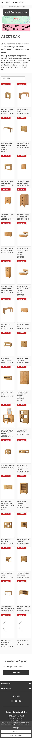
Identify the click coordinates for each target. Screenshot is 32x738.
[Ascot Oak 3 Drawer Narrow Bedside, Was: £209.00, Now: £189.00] (23, 200)
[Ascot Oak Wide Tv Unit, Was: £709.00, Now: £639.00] (23, 626)
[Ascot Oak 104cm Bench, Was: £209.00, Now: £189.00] (23, 95)
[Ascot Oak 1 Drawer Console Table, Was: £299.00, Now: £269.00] (8, 95)
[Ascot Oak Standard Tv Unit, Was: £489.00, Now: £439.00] (23, 592)
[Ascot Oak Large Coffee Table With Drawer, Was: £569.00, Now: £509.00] (23, 451)
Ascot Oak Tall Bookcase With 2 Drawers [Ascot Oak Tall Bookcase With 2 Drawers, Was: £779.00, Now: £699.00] (6, 642)
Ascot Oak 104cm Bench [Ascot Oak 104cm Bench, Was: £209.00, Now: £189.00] (22, 110)
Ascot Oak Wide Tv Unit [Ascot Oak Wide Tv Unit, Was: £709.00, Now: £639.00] (22, 641)
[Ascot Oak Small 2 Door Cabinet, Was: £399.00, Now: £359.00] (23, 559)
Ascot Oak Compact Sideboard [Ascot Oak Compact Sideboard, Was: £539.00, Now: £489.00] (23, 359)
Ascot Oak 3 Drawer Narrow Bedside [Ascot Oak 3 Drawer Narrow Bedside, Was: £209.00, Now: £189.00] (23, 216)
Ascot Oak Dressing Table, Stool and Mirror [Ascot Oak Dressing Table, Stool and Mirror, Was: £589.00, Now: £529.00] (7, 432)
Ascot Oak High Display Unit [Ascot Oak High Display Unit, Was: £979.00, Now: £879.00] (21, 431)
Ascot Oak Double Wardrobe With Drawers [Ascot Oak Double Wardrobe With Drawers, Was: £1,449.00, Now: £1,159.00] (22, 394)
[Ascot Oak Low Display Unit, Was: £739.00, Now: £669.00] (8, 525)
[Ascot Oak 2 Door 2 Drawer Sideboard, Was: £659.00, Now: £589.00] (23, 129)
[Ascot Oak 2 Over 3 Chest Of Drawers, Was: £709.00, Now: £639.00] (23, 167)
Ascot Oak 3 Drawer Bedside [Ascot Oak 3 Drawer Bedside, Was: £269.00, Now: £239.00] (7, 216)
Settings (16, 728)
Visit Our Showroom (16, 12)
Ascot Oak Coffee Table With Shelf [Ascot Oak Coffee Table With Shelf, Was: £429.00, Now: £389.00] (6, 359)
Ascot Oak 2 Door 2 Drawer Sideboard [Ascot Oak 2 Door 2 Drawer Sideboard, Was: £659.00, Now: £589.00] (23, 144)
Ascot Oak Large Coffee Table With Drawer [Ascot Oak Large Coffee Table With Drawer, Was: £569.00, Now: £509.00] (22, 467)
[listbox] (15, 78)
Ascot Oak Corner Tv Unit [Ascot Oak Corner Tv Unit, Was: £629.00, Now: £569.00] (7, 393)
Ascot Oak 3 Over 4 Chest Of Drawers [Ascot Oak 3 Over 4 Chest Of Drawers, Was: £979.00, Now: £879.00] (7, 249)
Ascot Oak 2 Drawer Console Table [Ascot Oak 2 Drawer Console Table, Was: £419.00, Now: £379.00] (7, 182)
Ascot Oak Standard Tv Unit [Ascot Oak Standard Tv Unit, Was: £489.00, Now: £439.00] (23, 608)
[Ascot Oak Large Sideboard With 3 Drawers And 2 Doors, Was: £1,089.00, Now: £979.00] (8, 487)
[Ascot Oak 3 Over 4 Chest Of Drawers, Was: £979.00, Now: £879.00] (8, 234)
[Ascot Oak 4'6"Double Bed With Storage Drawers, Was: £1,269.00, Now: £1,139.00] (23, 234)
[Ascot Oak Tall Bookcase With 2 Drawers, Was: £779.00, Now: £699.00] (8, 626)
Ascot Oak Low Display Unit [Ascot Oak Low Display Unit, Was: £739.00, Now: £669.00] (5, 540)
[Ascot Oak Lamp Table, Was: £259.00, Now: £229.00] (8, 451)
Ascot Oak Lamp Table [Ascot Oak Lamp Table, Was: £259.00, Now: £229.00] (8, 465)
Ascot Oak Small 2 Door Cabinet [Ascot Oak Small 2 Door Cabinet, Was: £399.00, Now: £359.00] (23, 574)
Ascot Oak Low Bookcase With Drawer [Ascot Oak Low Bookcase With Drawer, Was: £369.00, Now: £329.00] (21, 503)
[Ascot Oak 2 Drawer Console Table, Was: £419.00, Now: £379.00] (8, 167)
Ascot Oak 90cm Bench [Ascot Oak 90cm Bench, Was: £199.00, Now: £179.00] (6, 325)
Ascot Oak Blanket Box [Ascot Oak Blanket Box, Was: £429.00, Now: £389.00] (23, 325)
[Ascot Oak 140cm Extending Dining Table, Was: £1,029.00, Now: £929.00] (8, 129)
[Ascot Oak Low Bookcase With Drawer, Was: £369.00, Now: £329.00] (23, 487)
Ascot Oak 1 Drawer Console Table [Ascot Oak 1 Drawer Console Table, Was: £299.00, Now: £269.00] (7, 110)
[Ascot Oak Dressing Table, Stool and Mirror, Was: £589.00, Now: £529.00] (8, 416)
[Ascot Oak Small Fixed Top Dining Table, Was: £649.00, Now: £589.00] (8, 592)
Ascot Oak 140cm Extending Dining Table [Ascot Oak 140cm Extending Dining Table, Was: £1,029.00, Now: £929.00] (6, 145)
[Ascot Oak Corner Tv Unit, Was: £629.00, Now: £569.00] (8, 378)
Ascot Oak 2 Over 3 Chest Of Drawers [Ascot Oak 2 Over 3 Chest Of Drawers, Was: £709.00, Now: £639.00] (23, 182)
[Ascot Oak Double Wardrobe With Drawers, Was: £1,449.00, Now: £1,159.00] (23, 378)
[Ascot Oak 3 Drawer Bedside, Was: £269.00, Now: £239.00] (8, 200)
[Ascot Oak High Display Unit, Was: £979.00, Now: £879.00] (23, 416)
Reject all (16, 731)
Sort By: (4, 78)
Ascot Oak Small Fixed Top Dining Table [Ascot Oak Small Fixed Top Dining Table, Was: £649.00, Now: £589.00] (8, 608)
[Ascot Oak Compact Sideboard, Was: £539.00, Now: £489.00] (23, 344)
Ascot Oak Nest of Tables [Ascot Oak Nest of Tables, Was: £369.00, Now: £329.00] (7, 574)
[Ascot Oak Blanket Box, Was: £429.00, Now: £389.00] (23, 310)
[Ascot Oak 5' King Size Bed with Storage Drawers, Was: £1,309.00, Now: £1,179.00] (23, 272)
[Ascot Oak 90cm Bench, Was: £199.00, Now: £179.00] (8, 310)
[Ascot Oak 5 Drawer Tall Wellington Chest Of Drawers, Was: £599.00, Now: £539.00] (8, 272)
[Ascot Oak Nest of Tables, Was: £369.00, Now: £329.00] (8, 559)
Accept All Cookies (16, 735)
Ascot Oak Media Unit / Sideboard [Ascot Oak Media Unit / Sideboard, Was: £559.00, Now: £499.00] (23, 540)
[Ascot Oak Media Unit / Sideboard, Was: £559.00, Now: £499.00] (23, 525)
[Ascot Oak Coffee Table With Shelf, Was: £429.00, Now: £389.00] (8, 344)
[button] (16, 12)
